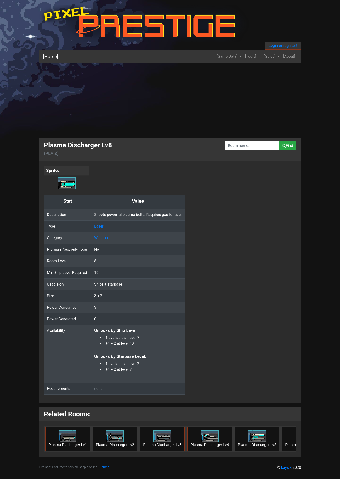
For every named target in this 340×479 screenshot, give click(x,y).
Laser (98, 226)
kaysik (286, 467)
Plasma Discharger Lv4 (210, 438)
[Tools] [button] (251, 56)
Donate (104, 467)
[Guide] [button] (270, 56)
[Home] (50, 56)
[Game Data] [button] (227, 56)
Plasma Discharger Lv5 (257, 438)
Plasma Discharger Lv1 (67, 438)
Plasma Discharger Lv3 (162, 438)
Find (287, 145)
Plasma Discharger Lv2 (115, 438)
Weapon (101, 238)
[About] (289, 56)
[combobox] (252, 145)
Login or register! (283, 45)
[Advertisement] (170, 99)
